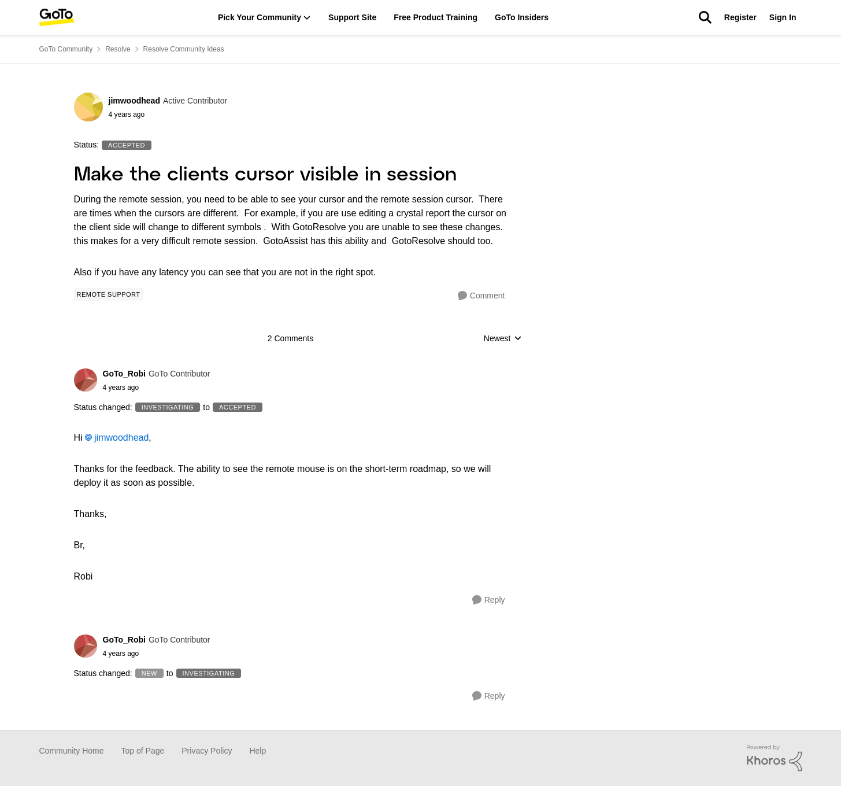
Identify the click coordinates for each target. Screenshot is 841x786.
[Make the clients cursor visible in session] (156, 387)
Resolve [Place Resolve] (117, 49)
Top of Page (143, 750)
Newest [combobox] (503, 339)
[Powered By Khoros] (774, 758)
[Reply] (488, 600)
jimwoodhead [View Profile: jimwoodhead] (134, 100)
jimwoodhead (121, 437)
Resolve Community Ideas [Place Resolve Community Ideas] (183, 49)
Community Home (71, 750)
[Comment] (481, 296)
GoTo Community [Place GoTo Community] (66, 49)
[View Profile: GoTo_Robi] (85, 380)
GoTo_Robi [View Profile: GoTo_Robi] (124, 373)
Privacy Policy (206, 750)
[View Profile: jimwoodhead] (88, 107)
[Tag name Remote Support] (108, 294)
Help (257, 750)
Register (740, 17)
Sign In (782, 17)
